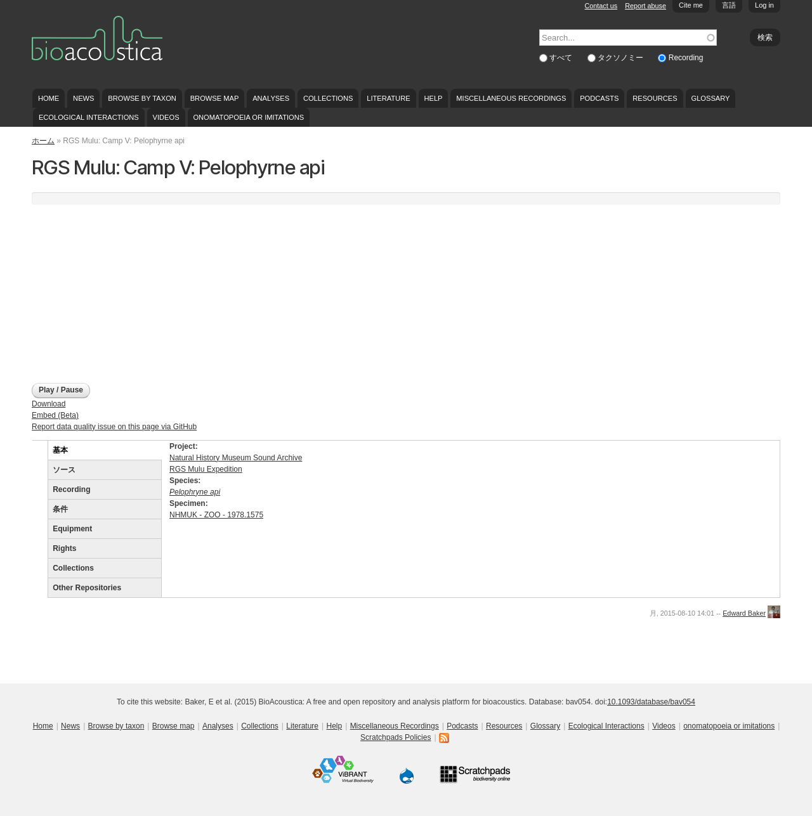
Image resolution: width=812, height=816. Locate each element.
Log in (764, 5)
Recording (686, 57)
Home (48, 98)
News (83, 98)
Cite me (691, 5)
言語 (729, 5)
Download (48, 403)
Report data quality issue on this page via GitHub (114, 426)
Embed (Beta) (55, 415)
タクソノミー (621, 57)
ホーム (43, 140)
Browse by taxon (142, 98)
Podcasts (599, 98)
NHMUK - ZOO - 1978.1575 (216, 514)
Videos (166, 117)
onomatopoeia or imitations (248, 117)
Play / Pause (61, 389)
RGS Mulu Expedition (205, 469)
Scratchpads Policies (395, 737)
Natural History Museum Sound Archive (235, 457)
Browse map (214, 98)
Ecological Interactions (89, 117)
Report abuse (645, 6)
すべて (561, 57)
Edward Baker (744, 613)
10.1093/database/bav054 (651, 701)
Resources (654, 98)
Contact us (601, 6)
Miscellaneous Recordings (511, 98)
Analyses (270, 98)
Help (433, 98)
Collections (328, 98)
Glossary (710, 98)
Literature (388, 98)
